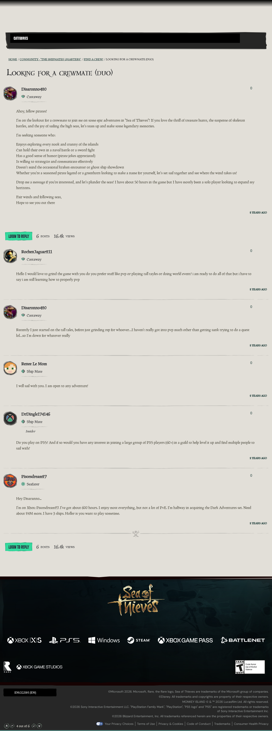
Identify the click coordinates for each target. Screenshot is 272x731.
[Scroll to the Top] (6, 725)
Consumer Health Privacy (251, 724)
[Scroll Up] (12, 726)
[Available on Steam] (139, 640)
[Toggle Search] (20, 45)
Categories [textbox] (21, 38)
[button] (125, 38)
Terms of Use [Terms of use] (146, 724)
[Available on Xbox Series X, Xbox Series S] (24, 640)
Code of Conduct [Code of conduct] (199, 724)
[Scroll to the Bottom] (39, 725)
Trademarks (222, 724)
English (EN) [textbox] (25, 692)
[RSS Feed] (5, 59)
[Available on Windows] (104, 640)
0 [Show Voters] (251, 88)
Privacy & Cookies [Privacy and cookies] (171, 724)
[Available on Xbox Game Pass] (185, 640)
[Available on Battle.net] (242, 640)
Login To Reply (18, 236)
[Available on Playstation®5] (65, 640)
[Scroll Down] (34, 726)
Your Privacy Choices (119, 724)
